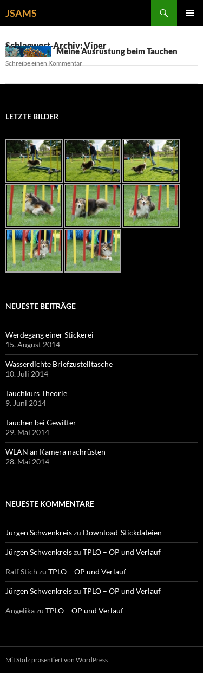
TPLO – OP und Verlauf (122, 551)
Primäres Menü (190, 13)
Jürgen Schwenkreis (38, 532)
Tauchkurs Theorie (36, 393)
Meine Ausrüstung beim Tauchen (117, 51)
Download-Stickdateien (122, 532)
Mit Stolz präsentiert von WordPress (56, 660)
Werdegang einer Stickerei (49, 334)
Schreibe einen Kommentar (43, 63)
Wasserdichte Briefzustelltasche (59, 363)
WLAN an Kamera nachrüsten (55, 451)
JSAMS (21, 13)
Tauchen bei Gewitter (40, 422)
